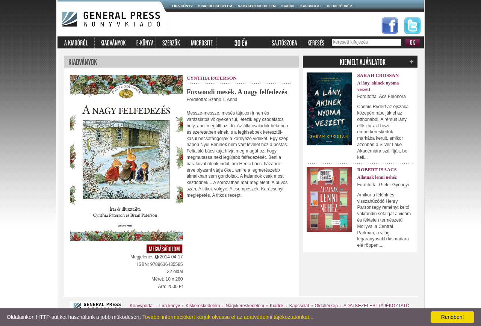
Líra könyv (182, 6)
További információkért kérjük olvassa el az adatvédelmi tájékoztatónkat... (227, 317)
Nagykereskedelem (257, 6)
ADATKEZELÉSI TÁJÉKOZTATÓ (376, 305)
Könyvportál (141, 305)
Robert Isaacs (377, 169)
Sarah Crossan (378, 75)
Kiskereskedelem (215, 6)
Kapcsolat (310, 6)
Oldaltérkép (339, 6)
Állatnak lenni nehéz (377, 177)
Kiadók (288, 6)
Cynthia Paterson (212, 78)
